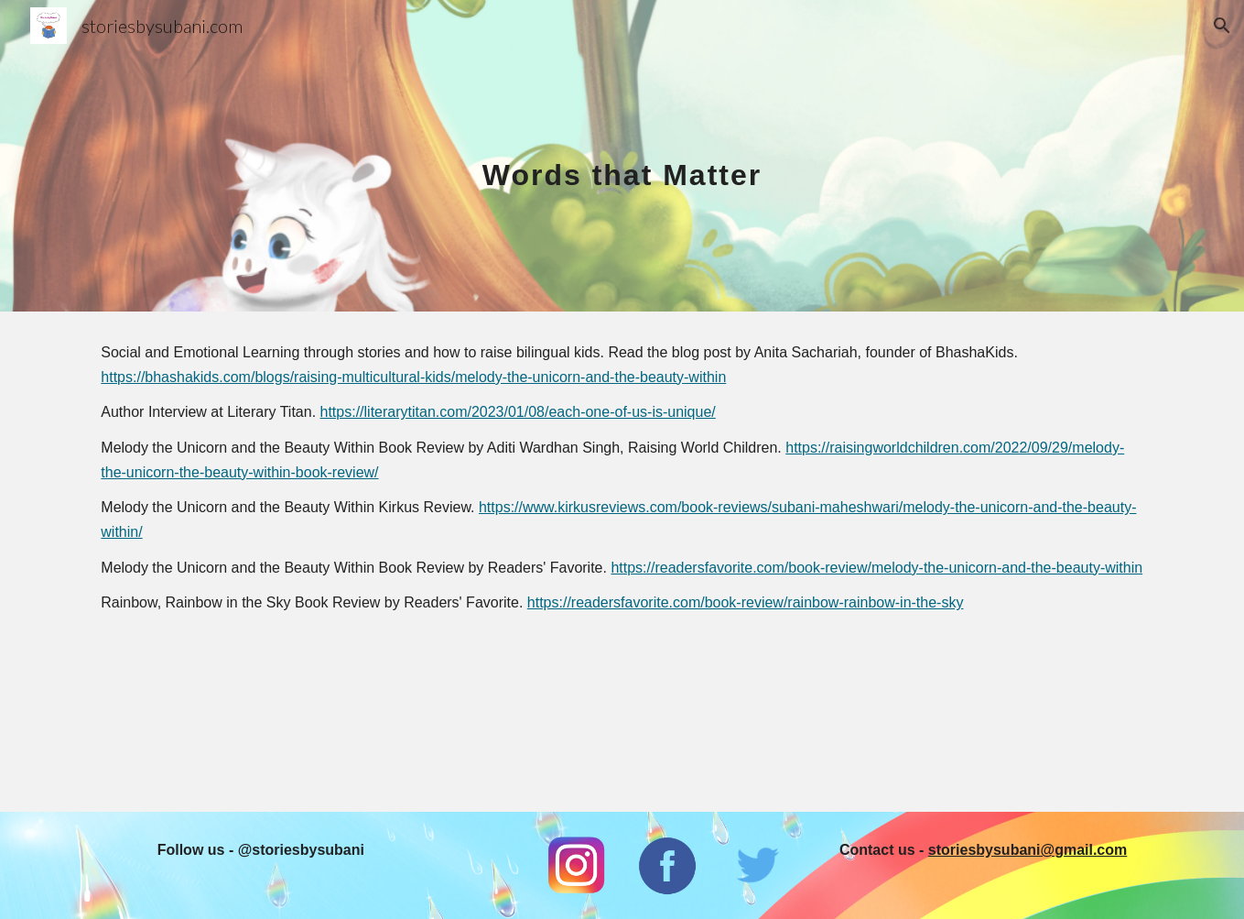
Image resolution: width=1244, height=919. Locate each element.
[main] (622, 155)
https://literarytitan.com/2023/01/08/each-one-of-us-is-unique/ (518, 412)
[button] (1222, 26)
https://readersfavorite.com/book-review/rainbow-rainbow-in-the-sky (745, 602)
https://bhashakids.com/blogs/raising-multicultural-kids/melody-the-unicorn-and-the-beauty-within (413, 377)
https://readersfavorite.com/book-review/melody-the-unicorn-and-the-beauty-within (876, 567)
